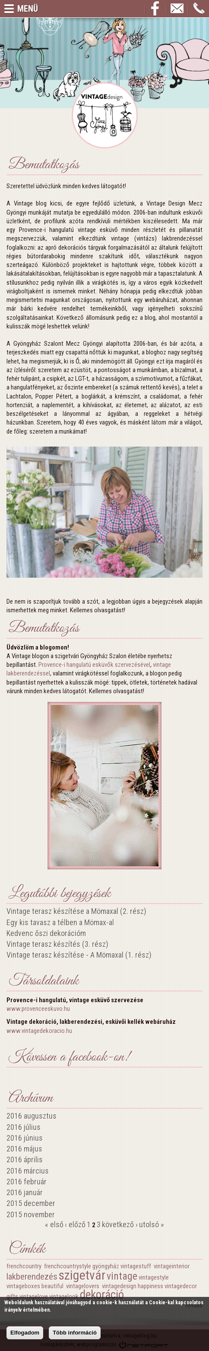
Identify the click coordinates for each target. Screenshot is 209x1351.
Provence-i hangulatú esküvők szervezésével (94, 665)
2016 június (24, 1137)
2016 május (24, 1148)
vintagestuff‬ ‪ (136, 1266)
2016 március (27, 1170)
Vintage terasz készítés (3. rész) (57, 944)
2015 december (30, 1203)
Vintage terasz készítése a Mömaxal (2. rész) (76, 911)
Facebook (155, 8)
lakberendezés (31, 1276)
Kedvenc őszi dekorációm (46, 933)
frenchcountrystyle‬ (67, 1266)
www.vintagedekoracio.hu (39, 1031)
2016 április (24, 1159)
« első (54, 1224)
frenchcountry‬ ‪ (24, 1266)
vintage (122, 1276)
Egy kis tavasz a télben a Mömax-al (60, 922)
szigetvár (82, 1275)
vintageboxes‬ (23, 1286)
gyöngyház (105, 1266)
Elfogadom (24, 1332)
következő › (120, 1224)
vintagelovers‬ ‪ (83, 1286)
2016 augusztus (31, 1115)
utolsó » (151, 1224)
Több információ (75, 1332)
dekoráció (102, 1295)
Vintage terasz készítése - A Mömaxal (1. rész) (79, 954)
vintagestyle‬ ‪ (154, 1277)
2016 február (26, 1181)
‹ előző (75, 1224)
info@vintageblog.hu (177, 8)
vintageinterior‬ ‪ (172, 1266)
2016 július (23, 1127)
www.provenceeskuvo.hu (38, 1009)
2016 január (24, 1192)
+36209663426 (198, 8)
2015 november (30, 1214)
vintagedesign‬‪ (119, 1286)
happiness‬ (150, 1286)
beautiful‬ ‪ (53, 1286)
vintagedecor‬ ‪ (181, 1286)
